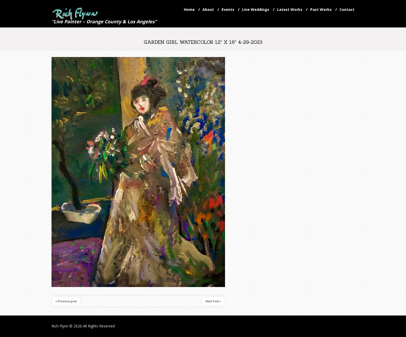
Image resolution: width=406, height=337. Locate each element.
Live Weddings (255, 9)
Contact (346, 9)
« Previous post (66, 301)
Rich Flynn (60, 326)
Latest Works (289, 9)
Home (189, 9)
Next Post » (213, 301)
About (208, 9)
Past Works (321, 9)
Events (228, 9)
